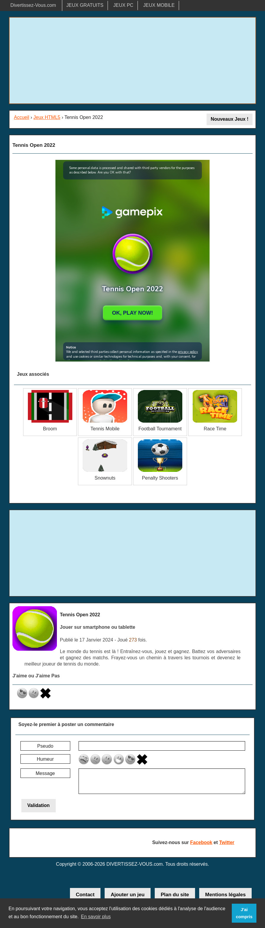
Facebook (201, 842)
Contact (85, 894)
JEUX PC (123, 5)
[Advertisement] (132, 60)
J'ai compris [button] (244, 913)
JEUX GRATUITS (84, 5)
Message (45, 773)
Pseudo (45, 746)
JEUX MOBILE (159, 5)
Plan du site (175, 894)
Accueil (21, 117)
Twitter (226, 842)
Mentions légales (225, 894)
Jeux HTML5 (46, 117)
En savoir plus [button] (96, 916)
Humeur (45, 759)
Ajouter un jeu (127, 894)
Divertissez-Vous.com (33, 5)
